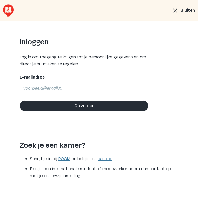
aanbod (105, 159)
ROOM (64, 159)
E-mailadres (32, 77)
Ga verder (84, 106)
